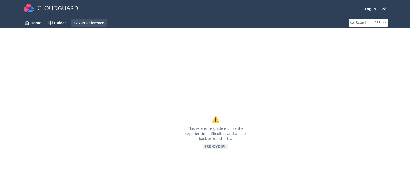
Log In (370, 8)
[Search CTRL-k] (368, 23)
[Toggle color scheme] (384, 9)
